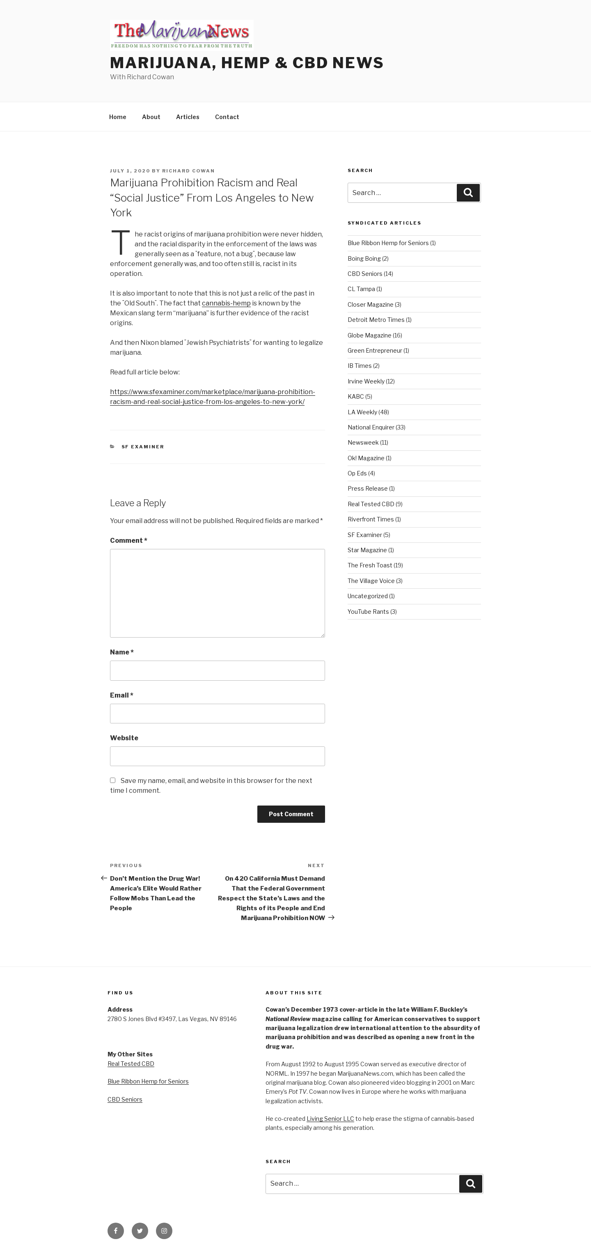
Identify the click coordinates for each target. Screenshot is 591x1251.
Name (122, 652)
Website (124, 738)
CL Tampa (361, 288)
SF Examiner (143, 447)
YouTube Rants (368, 611)
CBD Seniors (365, 273)
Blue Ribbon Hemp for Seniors (388, 242)
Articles (187, 116)
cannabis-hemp (226, 303)
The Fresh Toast (370, 565)
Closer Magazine (371, 304)
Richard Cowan (188, 171)
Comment (128, 540)
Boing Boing (364, 258)
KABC (356, 396)
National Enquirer (371, 427)
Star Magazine (367, 549)
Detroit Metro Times (376, 319)
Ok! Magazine (366, 457)
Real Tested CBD (371, 503)
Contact (227, 116)
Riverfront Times (371, 519)
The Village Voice (371, 580)
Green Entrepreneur (375, 350)
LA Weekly (362, 412)
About (151, 116)
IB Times (360, 365)
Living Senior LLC (330, 1118)
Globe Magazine (370, 335)
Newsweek (363, 442)
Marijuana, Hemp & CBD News (247, 63)
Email (121, 695)
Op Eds (357, 473)
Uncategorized (368, 595)
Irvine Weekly (366, 381)
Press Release (368, 488)
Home (117, 116)
